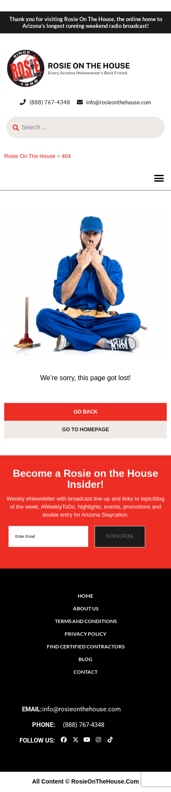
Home (85, 596)
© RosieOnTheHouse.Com (102, 781)
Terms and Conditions (86, 621)
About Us (85, 608)
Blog (85, 659)
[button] (159, 178)
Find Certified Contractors (86, 646)
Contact (85, 672)
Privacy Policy (85, 634)
